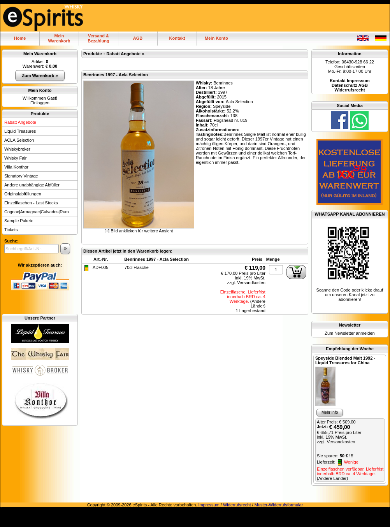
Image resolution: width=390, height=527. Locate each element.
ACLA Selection (19, 140)
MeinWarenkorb (59, 38)
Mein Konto (216, 38)
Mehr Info (329, 412)
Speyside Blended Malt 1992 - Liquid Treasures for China (345, 360)
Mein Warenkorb (39, 53)
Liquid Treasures (20, 131)
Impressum (208, 504)
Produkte (40, 113)
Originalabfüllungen (22, 193)
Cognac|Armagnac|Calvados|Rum (36, 211)
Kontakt (177, 38)
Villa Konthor (16, 167)
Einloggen (39, 102)
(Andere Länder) (257, 303)
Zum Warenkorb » (40, 75)
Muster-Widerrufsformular (279, 504)
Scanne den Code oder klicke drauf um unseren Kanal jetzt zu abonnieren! (349, 295)
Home (20, 38)
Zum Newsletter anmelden (349, 333)
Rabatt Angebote (20, 122)
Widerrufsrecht (237, 504)
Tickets (11, 229)
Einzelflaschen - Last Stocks (31, 202)
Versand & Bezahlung (98, 38)
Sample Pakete (18, 220)
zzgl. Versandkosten (246, 282)
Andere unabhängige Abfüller (32, 185)
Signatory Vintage (21, 176)
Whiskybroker (17, 149)
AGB (137, 38)
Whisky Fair (15, 158)
